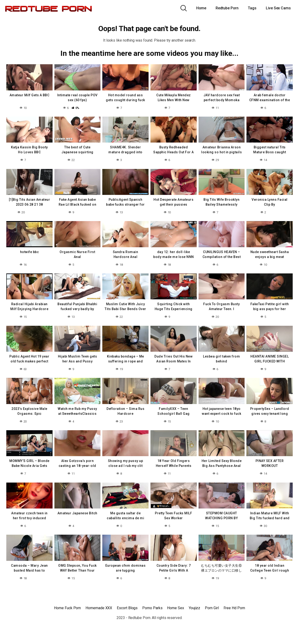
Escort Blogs (127, 608)
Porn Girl (212, 608)
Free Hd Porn (234, 608)
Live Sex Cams (278, 8)
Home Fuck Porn (67, 608)
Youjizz (194, 608)
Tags (252, 8)
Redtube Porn (227, 8)
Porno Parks (152, 608)
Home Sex (175, 608)
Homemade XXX (98, 608)
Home (201, 8)
